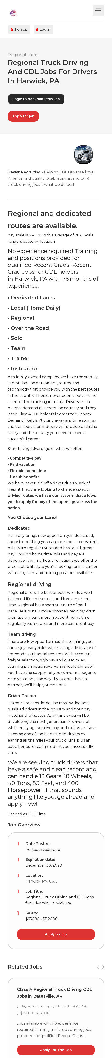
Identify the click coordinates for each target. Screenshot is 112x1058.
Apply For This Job (56, 1050)
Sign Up (19, 29)
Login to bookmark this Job (36, 99)
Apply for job (23, 116)
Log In (43, 29)
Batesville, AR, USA (71, 1006)
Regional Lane (22, 54)
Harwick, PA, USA (41, 881)
